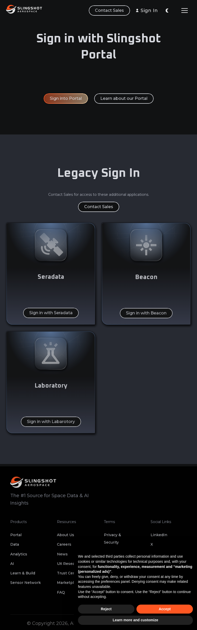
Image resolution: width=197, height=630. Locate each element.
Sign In (149, 10)
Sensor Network (25, 585)
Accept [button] (165, 609)
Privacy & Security (112, 541)
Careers (64, 547)
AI (12, 566)
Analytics (18, 556)
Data (14, 547)
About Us (65, 537)
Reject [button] (106, 609)
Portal (16, 537)
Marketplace (68, 585)
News (62, 556)
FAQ (61, 595)
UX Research (69, 566)
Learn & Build (22, 576)
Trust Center (69, 576)
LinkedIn (159, 537)
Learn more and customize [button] (135, 620)
